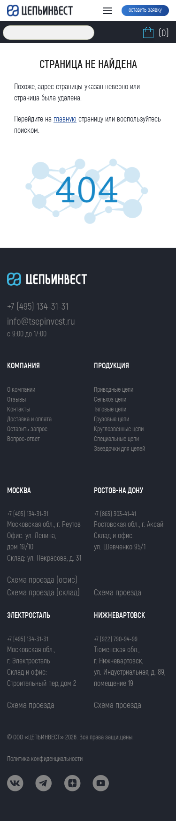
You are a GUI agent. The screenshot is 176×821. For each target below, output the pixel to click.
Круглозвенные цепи (119, 429)
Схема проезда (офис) (42, 579)
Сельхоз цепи (110, 399)
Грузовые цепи (111, 419)
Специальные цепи (116, 438)
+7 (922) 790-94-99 (116, 639)
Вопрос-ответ (23, 438)
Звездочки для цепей (119, 448)
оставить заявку (145, 9)
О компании (21, 389)
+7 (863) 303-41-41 (115, 513)
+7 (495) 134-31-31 (38, 306)
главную (65, 118)
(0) (155, 32)
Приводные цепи (113, 389)
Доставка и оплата (29, 419)
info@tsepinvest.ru (41, 321)
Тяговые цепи (110, 409)
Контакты (18, 409)
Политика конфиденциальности (45, 758)
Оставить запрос (27, 429)
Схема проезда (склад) (43, 592)
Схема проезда (117, 592)
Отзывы (16, 399)
